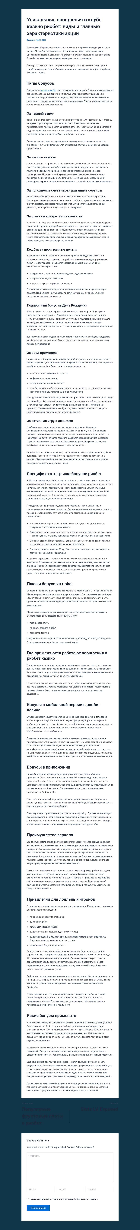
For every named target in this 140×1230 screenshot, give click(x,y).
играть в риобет (49, 90)
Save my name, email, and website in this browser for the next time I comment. (64, 1199)
